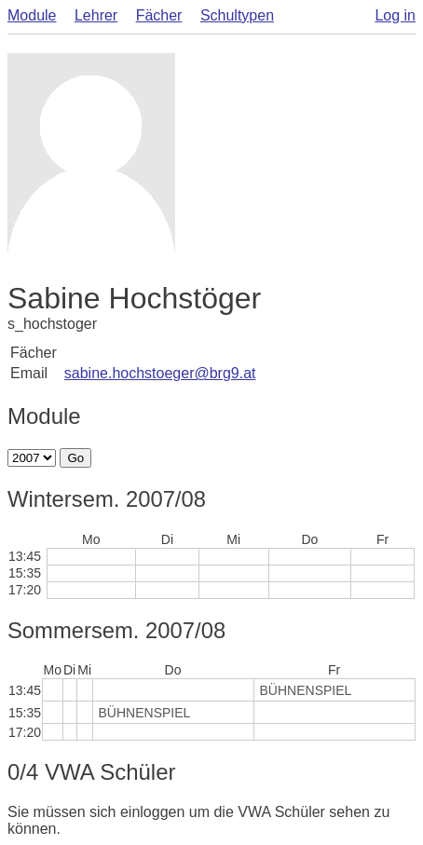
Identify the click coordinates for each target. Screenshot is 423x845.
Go (75, 458)
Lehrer (96, 15)
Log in (395, 15)
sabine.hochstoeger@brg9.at (160, 373)
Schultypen (237, 15)
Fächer (159, 15)
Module (31, 15)
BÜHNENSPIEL (306, 690)
